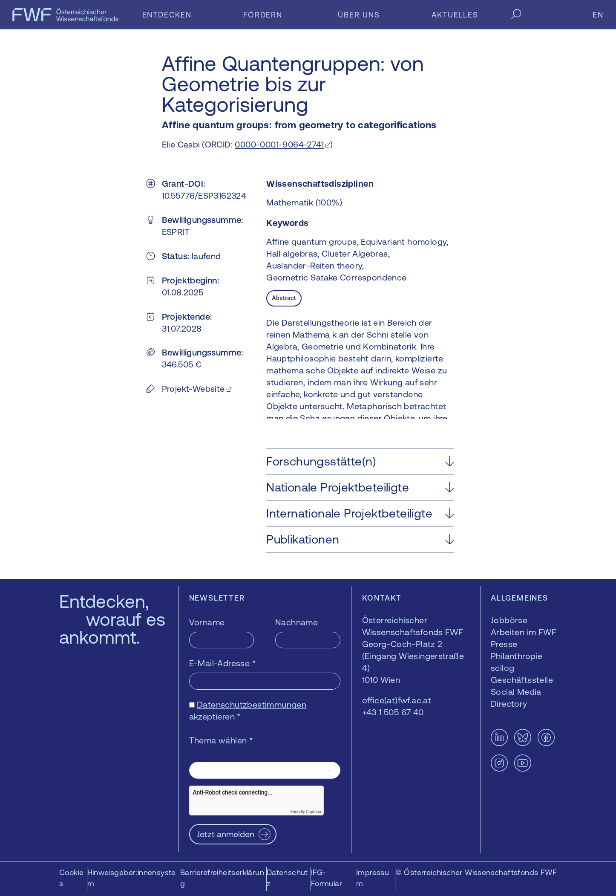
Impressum (372, 877)
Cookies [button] (71, 877)
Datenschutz (287, 877)
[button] (360, 461)
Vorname (207, 622)
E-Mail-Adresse (222, 663)
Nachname (296, 622)
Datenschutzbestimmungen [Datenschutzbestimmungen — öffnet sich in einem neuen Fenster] (251, 704)
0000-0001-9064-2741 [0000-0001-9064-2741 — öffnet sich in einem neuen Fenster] (279, 144)
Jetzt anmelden (225, 834)
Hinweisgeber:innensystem (131, 877)
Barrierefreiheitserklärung (222, 877)
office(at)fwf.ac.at (397, 700)
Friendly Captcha (306, 811)
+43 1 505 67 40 (393, 712)
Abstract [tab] (284, 298)
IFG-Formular (326, 877)
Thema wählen (221, 740)
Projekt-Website (193, 388)
